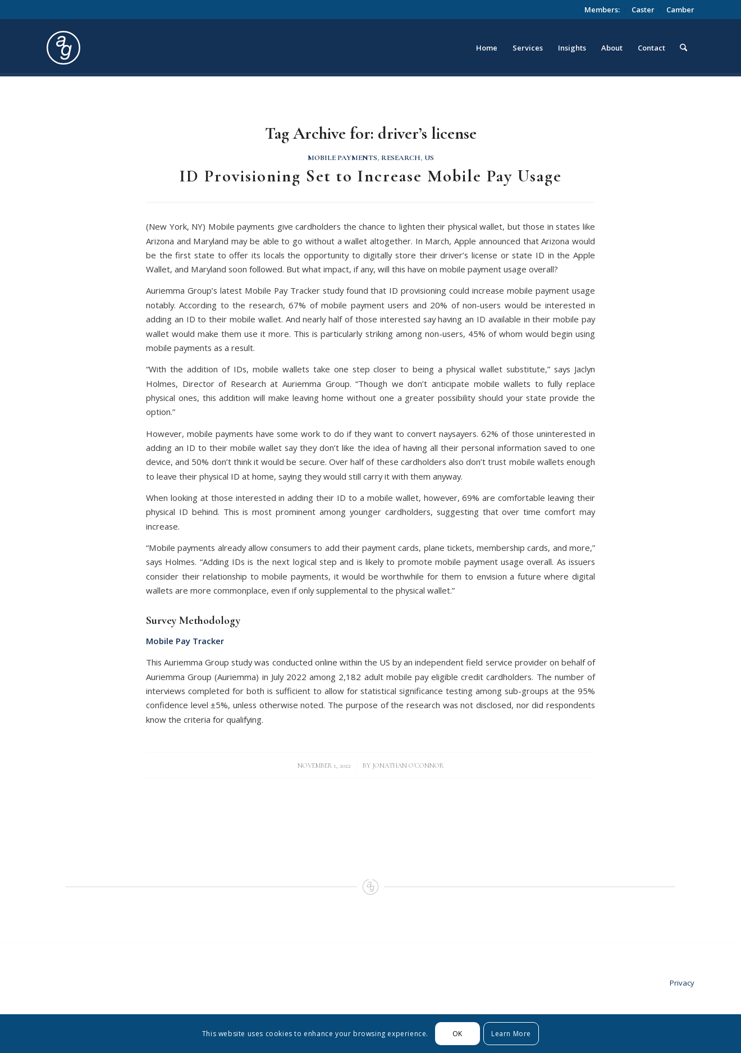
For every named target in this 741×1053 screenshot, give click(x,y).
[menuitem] (602, 9)
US (429, 157)
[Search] (683, 48)
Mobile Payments (342, 157)
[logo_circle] (127, 48)
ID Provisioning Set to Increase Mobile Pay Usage (371, 176)
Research (400, 157)
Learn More (511, 1033)
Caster (643, 9)
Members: (602, 9)
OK (457, 1033)
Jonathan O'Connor (407, 765)
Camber (680, 9)
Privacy (682, 983)
